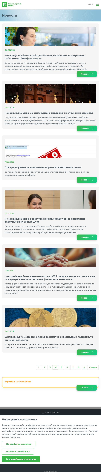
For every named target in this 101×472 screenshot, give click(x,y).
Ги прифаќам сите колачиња (21, 459)
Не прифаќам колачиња (18, 444)
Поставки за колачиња (18, 451)
